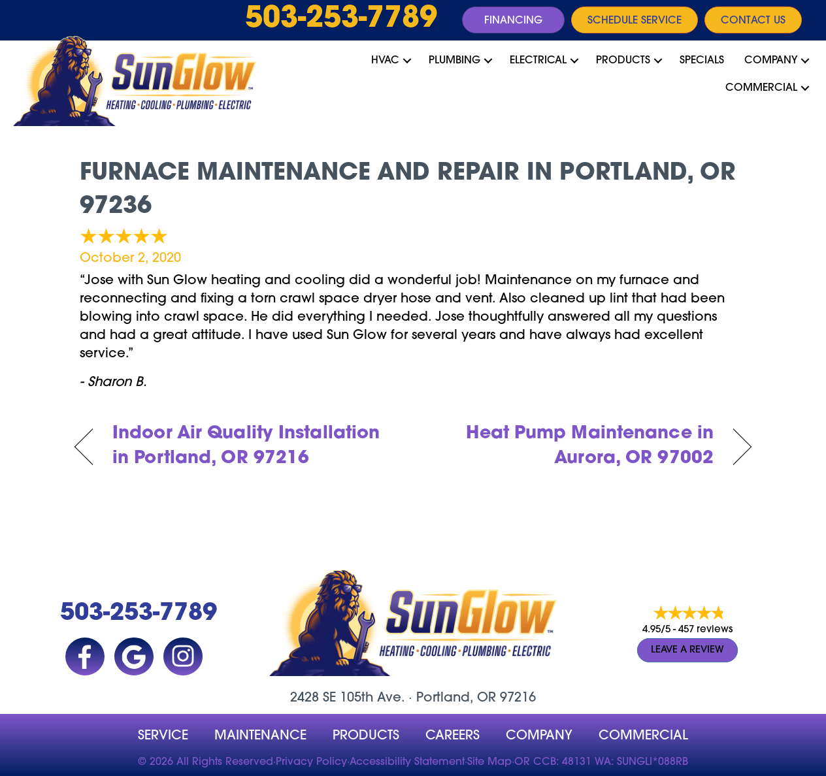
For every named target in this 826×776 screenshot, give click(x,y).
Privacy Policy (311, 762)
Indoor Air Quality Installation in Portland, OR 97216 (246, 446)
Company (770, 61)
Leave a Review (687, 651)
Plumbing (454, 61)
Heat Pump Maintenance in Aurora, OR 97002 (573, 446)
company (539, 736)
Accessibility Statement (407, 762)
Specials (702, 61)
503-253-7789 (341, 19)
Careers (452, 736)
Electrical (538, 61)
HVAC (385, 61)
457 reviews (705, 631)
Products (623, 61)
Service (163, 736)
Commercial (761, 88)
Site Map (489, 762)
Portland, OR (456, 698)
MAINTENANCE (260, 736)
